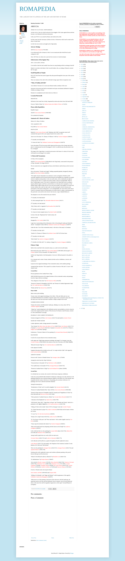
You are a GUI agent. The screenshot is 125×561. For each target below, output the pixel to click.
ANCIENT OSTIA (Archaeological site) (90, 236)
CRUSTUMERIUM (86, 163)
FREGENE (84, 173)
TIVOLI (84, 275)
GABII (83, 175)
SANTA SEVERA (86, 267)
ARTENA (84, 114)
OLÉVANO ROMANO (87, 230)
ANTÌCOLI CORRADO (87, 102)
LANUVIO (84, 196)
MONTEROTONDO (86, 218)
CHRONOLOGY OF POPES (88, 303)
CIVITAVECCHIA (86, 157)
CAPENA (84, 125)
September (84, 96)
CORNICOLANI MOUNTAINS (89, 222)
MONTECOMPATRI (86, 212)
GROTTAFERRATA (86, 186)
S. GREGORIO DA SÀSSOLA (88, 261)
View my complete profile (21, 42)
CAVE (83, 145)
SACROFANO (85, 263)
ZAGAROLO (85, 295)
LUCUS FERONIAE (86, 202)
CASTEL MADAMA (86, 141)
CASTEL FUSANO (86, 137)
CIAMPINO (84, 153)
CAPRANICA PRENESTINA (88, 127)
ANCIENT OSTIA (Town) (87, 234)
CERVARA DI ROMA (86, 149)
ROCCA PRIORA (86, 259)
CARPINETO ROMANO (87, 129)
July (83, 92)
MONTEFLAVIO (85, 214)
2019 (82, 76)
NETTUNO (84, 228)
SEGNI (83, 271)
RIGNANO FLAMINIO (87, 253)
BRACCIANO (85, 118)
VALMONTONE (85, 287)
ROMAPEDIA (38, 8)
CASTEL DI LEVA (86, 135)
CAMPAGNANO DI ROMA (88, 120)
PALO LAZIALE (85, 241)
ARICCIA (84, 110)
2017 (82, 72)
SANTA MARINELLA (87, 265)
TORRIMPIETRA (86, 279)
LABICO (84, 192)
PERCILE (84, 245)
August (84, 94)
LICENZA (84, 200)
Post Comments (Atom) (41, 540)
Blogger (72, 553)
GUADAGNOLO (85, 188)
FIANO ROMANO (86, 165)
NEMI (83, 224)
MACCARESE (85, 204)
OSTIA (83, 232)
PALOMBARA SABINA (87, 243)
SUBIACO (84, 273)
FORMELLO (85, 169)
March (83, 84)
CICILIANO (84, 155)
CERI (83, 147)
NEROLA (84, 226)
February (84, 82)
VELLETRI (84, 291)
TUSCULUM (85, 283)
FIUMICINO (85, 167)
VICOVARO (84, 293)
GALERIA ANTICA (86, 177)
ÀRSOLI (84, 112)
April (83, 86)
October (84, 98)
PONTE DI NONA (86, 249)
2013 (82, 64)
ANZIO (83, 104)
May (83, 88)
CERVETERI (85, 151)
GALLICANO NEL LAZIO (88, 179)
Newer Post (33, 537)
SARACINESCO (85, 269)
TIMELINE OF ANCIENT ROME (89, 301)
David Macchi (23, 34)
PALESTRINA (85, 239)
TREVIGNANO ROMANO (88, 281)
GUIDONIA (84, 190)
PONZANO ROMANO (87, 251)
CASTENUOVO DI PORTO (88, 143)
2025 (82, 308)
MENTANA (84, 208)
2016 (82, 70)
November (84, 100)
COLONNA (84, 161)
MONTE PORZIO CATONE (88, 210)
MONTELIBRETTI (86, 216)
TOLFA (83, 277)
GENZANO (84, 184)
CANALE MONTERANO (87, 122)
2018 (82, 74)
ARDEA (84, 108)
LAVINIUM (84, 198)
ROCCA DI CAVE (86, 255)
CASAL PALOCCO (86, 133)
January (84, 80)
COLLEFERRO (85, 159)
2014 (82, 66)
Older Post (71, 537)
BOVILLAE (84, 116)
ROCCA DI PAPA (86, 257)
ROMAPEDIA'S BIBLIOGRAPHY (89, 305)
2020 (82, 78)
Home (52, 537)
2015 (82, 68)
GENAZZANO (85, 182)
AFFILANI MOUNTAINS (87, 220)
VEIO (83, 289)
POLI (83, 247)
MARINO (84, 206)
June (83, 90)
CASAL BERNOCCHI (87, 131)
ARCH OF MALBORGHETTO (88, 106)
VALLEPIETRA (85, 285)
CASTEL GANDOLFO (87, 139)
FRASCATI (84, 171)
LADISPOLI (84, 194)
